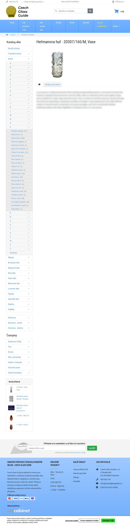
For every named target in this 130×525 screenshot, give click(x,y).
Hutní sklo (19, 278)
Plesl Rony (17, 177)
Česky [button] (115, 24)
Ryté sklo (19, 273)
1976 (52, 478)
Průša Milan (17, 209)
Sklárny (19, 257)
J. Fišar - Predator (58, 489)
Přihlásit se (119, 1)
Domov (19, 352)
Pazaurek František (19, 149)
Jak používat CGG (25, 26)
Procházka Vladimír (20, 202)
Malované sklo (19, 283)
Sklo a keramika (19, 357)
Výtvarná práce (14, 367)
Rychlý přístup (14, 48)
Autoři (19, 59)
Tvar (19, 347)
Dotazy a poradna (52, 84)
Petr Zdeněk (17, 159)
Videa (72, 22)
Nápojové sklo (19, 268)
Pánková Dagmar (19, 141)
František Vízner (19, 53)
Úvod (12, 22)
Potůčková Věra (18, 195)
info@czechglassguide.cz (33, 1)
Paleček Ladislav (19, 131)
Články (58, 22)
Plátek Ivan (16, 166)
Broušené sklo (19, 262)
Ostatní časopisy (19, 373)
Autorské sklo (19, 299)
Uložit (92, 448)
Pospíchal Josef (19, 191)
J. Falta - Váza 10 (23, 415)
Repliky (19, 304)
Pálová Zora (17, 134)
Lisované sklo (19, 288)
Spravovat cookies (71, 520)
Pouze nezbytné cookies (89, 520)
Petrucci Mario (18, 163)
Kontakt (86, 22)
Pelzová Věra (17, 156)
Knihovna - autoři (19, 323)
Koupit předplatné (101, 24)
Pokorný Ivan (17, 188)
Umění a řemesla (19, 362)
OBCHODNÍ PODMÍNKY (70, 1)
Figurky (19, 294)
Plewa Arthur (17, 180)
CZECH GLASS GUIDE (109, 487)
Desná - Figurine (57, 486)
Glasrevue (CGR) (19, 341)
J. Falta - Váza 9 (22, 424)
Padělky (19, 309)
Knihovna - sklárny (19, 328)
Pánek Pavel (18, 138)
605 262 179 (13, 1)
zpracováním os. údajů (78, 452)
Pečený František (19, 152)
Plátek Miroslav (18, 170)
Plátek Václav (18, 173)
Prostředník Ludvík (19, 205)
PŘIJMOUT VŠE (108, 520)
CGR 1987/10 (55, 482)
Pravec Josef (17, 198)
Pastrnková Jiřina (19, 145)
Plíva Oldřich (17, 184)
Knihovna (19, 317)
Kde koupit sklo (42, 26)
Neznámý (13, 253)
